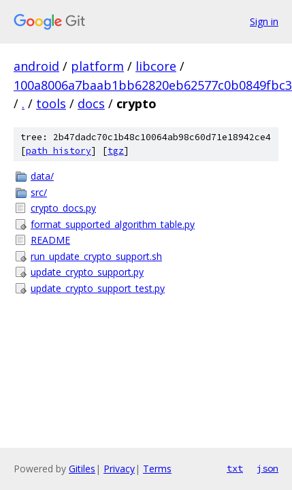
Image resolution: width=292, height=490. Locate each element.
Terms (157, 468)
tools (51, 103)
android (36, 66)
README (50, 239)
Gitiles (82, 468)
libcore (155, 66)
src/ (39, 192)
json (267, 468)
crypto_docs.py (63, 207)
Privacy (119, 468)
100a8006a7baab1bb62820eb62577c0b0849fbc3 (153, 85)
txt (235, 468)
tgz (116, 151)
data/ (42, 175)
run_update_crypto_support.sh (96, 256)
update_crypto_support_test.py (98, 288)
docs (91, 103)
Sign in (264, 21)
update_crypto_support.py (87, 271)
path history (58, 151)
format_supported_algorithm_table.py (113, 224)
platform (97, 66)
